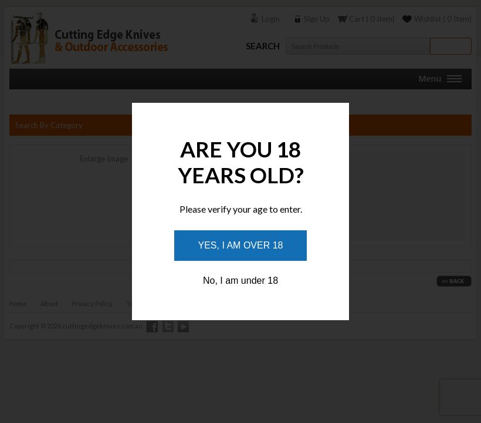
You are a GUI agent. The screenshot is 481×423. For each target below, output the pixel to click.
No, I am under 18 (240, 281)
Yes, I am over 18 (240, 245)
